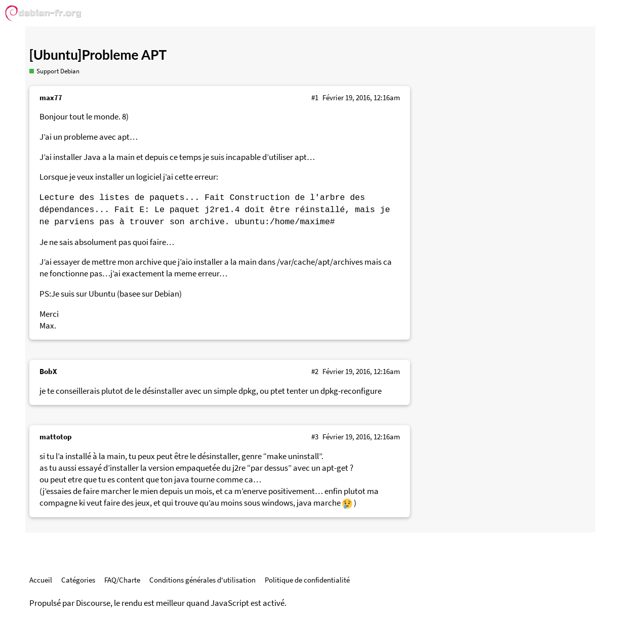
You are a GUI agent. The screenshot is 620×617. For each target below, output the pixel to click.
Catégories (78, 580)
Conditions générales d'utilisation (202, 580)
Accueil (40, 580)
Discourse (93, 603)
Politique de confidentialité (307, 580)
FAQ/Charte (122, 580)
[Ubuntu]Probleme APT (98, 55)
